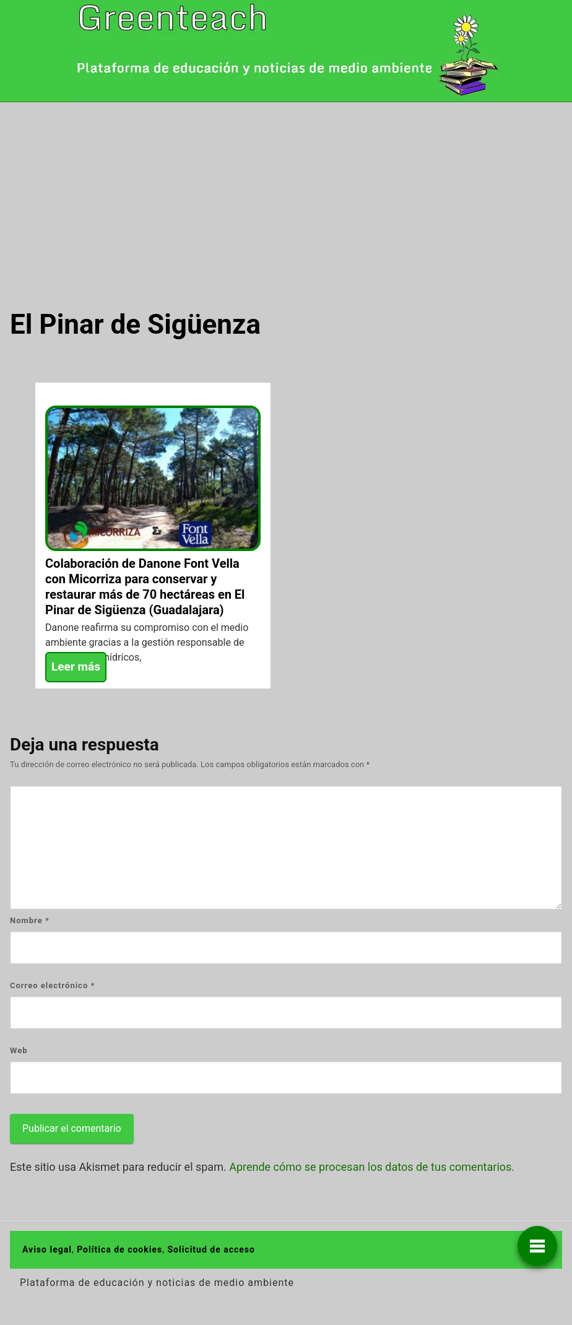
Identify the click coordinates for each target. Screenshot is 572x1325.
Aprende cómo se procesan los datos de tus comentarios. (371, 1166)
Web (19, 1050)
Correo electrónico (52, 985)
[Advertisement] (286, 195)
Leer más (75, 666)
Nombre (30, 920)
